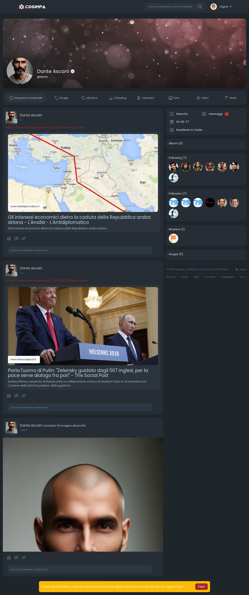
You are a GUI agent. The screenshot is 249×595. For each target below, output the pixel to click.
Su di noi (171, 277)
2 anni (23, 430)
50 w (23, 119)
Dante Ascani (53, 71)
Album (173, 143)
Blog (196, 277)
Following (175, 157)
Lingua (241, 269)
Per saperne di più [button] (172, 586)
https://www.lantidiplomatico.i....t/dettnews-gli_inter (45, 127)
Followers (175, 193)
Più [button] (243, 276)
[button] (174, 6)
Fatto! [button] (201, 586)
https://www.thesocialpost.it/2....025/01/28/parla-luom (47, 280)
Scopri (184, 277)
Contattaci (210, 277)
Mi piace (174, 229)
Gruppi (173, 254)
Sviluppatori (227, 277)
